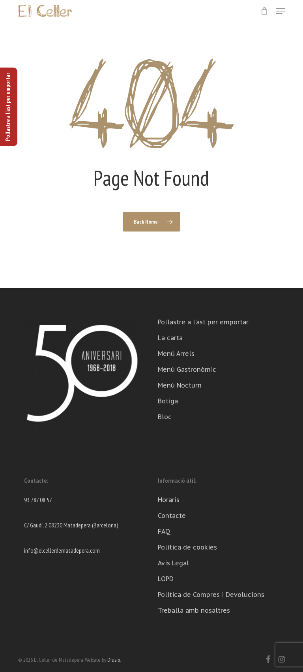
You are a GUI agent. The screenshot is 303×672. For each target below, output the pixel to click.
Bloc (165, 417)
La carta (170, 338)
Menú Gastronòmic (187, 369)
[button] (280, 11)
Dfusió (113, 659)
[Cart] (264, 11)
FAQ (164, 531)
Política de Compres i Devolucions (211, 595)
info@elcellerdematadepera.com (62, 550)
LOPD (166, 579)
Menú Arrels (176, 354)
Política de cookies (187, 547)
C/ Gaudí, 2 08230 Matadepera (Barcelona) (71, 525)
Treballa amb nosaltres (194, 610)
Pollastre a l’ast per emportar (203, 322)
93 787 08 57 (38, 500)
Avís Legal (173, 563)
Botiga (168, 401)
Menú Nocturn (180, 385)
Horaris (169, 500)
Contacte (172, 516)
